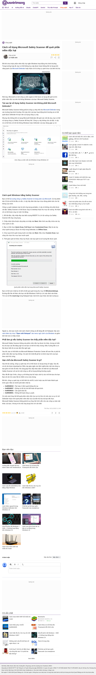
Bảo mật (16, 666)
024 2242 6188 (18, 670)
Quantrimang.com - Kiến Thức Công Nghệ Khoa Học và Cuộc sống (13, 3)
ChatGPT (35, 7)
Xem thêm (31, 658)
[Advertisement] (49, 26)
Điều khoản (10, 666)
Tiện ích (77, 7)
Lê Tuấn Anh (13, 57)
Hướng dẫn (22, 666)
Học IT (71, 7)
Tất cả (7, 7)
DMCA (50, 666)
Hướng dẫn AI (19, 7)
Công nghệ (63, 7)
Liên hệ (33, 666)
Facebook (45, 666)
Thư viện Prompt (52, 7)
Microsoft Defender (18, 68)
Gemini (43, 7)
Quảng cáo (39, 666)
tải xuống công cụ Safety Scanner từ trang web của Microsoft (30, 199)
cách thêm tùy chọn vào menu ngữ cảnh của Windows (28, 333)
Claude (28, 7)
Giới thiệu (4, 666)
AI (12, 7)
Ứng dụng (28, 666)
